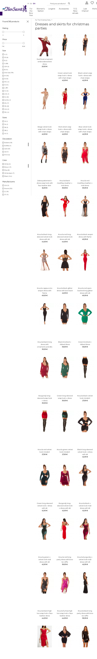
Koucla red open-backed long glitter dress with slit (85, 290)
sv (31, 4)
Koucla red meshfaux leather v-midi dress (85, 183)
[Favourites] (92, 3)
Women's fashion (41, 10)
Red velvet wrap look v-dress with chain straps (64, 129)
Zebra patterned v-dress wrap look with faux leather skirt (45, 183)
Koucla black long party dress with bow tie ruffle (85, 613)
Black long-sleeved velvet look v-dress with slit (85, 451)
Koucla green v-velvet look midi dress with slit (44, 559)
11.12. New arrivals (75, 11)
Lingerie (51, 9)
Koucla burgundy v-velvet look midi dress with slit (85, 559)
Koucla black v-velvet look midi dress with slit (85, 505)
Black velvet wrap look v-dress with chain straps (85, 75)
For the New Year (31, 12)
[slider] (3, 32)
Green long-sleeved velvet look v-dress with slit (45, 505)
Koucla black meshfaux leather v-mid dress (65, 183)
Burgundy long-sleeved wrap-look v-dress (44, 398)
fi (28, 4)
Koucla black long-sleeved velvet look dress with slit (44, 236)
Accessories (64, 9)
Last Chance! (85, 10)
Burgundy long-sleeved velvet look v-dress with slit (65, 505)
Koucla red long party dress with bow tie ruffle (65, 559)
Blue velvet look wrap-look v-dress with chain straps (85, 129)
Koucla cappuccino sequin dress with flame (44, 290)
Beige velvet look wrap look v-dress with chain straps (45, 129)
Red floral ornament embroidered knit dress (45, 61)
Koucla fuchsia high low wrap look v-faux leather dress (65, 613)
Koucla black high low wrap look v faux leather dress (45, 613)
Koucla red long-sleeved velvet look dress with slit (65, 236)
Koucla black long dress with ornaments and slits (44, 344)
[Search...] (57, 3)
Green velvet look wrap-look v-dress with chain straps (65, 75)
